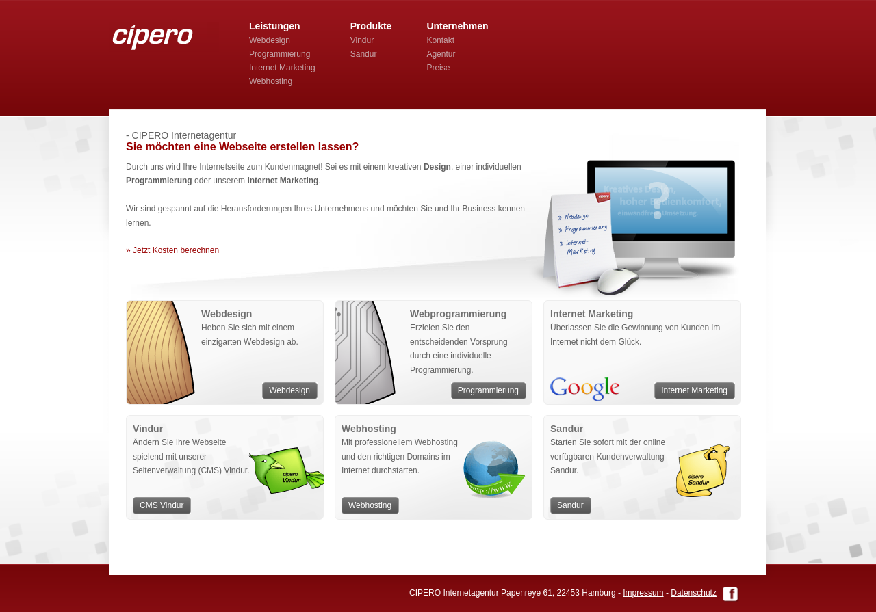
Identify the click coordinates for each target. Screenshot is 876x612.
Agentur (440, 54)
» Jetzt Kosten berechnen (172, 250)
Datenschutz (694, 593)
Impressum (643, 593)
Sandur (363, 54)
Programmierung (279, 54)
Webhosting (270, 81)
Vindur (362, 40)
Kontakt (440, 40)
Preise (438, 67)
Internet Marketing (282, 67)
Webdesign (269, 40)
